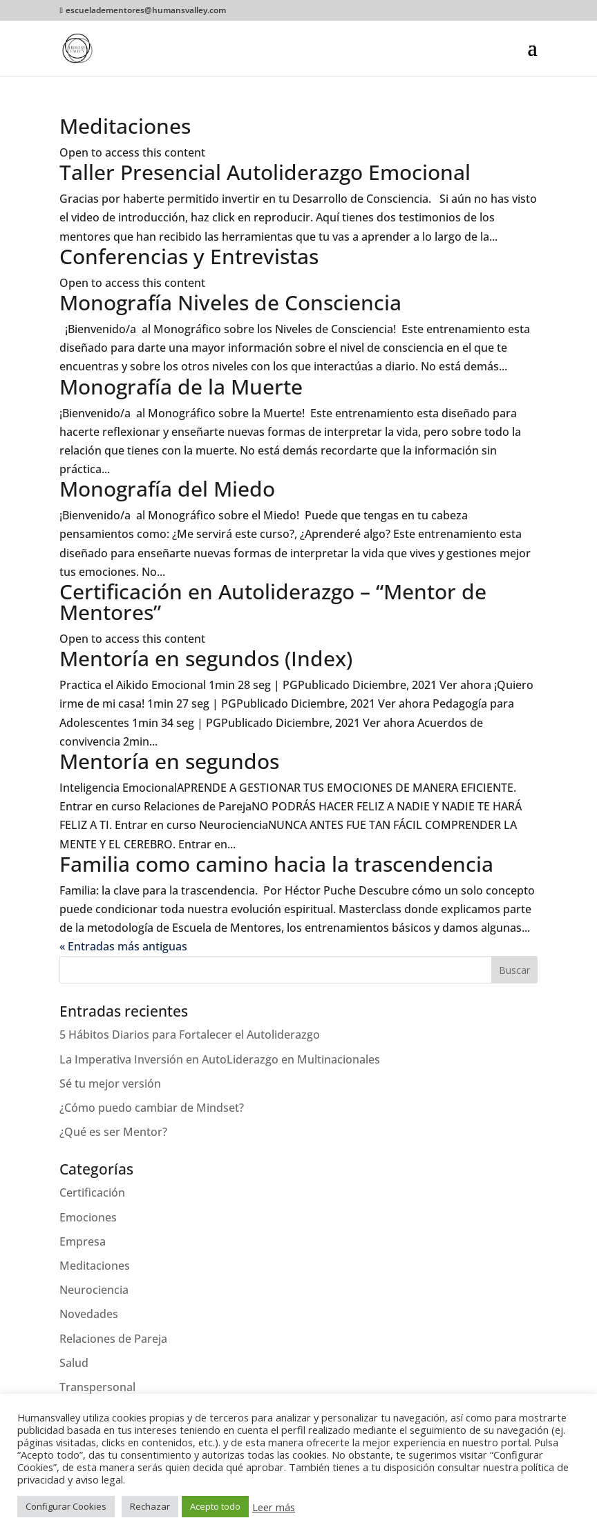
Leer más (273, 1507)
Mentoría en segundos (169, 761)
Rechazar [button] (150, 1506)
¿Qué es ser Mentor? (113, 1131)
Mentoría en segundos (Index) (205, 658)
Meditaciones (125, 126)
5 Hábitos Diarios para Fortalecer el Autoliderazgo (189, 1034)
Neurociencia (94, 1289)
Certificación (92, 1192)
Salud (73, 1362)
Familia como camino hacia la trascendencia (276, 864)
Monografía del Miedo (167, 489)
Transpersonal (97, 1387)
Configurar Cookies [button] (66, 1506)
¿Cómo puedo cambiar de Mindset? (151, 1107)
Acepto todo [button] (215, 1506)
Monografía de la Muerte (181, 386)
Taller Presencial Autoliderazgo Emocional (265, 172)
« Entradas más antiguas (123, 946)
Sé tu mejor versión (110, 1083)
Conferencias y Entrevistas (189, 256)
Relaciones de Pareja (113, 1338)
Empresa (82, 1241)
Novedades (88, 1313)
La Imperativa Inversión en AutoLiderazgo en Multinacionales (219, 1059)
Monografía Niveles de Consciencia (230, 302)
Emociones (88, 1217)
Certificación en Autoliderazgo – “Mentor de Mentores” (272, 601)
